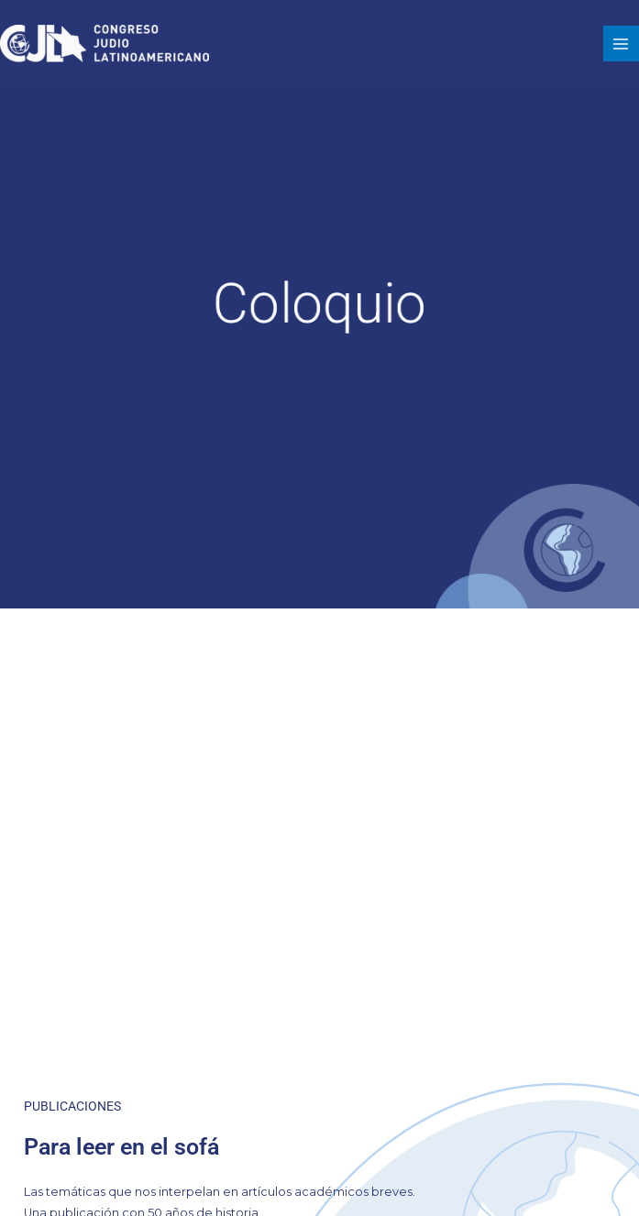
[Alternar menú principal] (621, 43)
